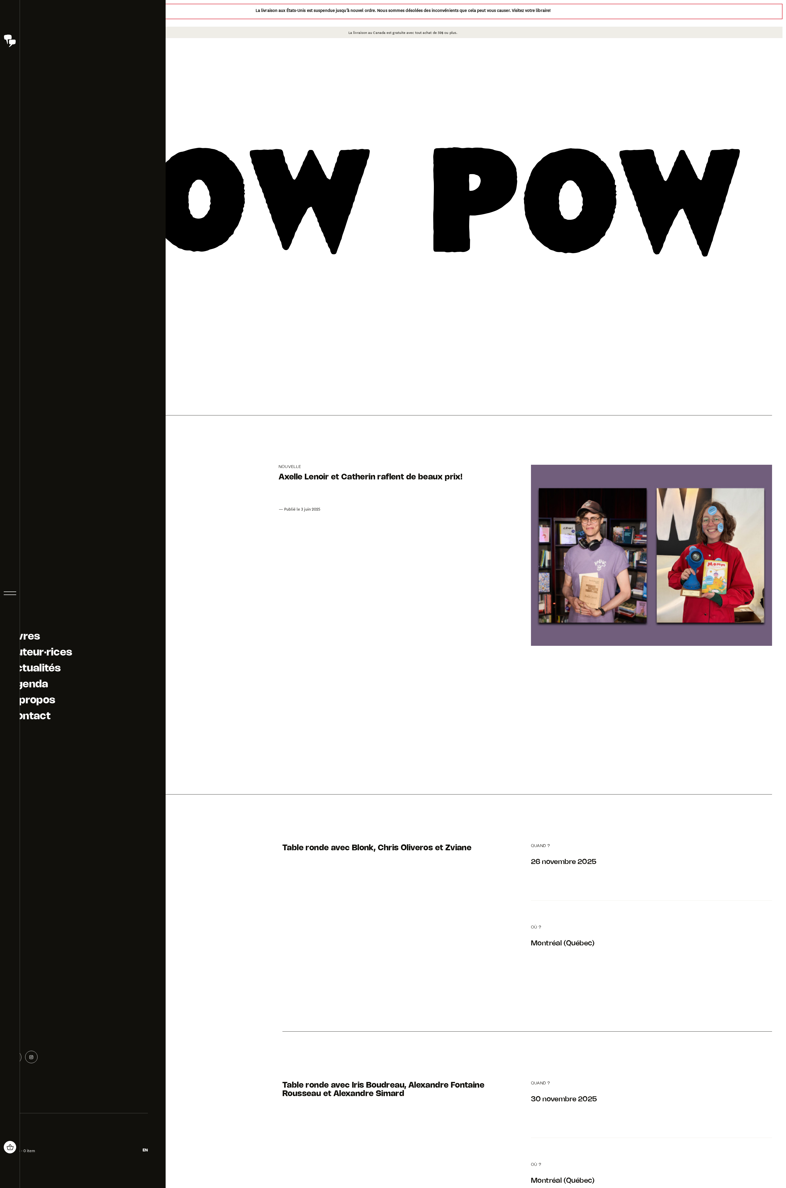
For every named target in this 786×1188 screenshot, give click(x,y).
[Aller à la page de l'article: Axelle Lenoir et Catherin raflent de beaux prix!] (403, 555)
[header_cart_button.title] (10, 1147)
